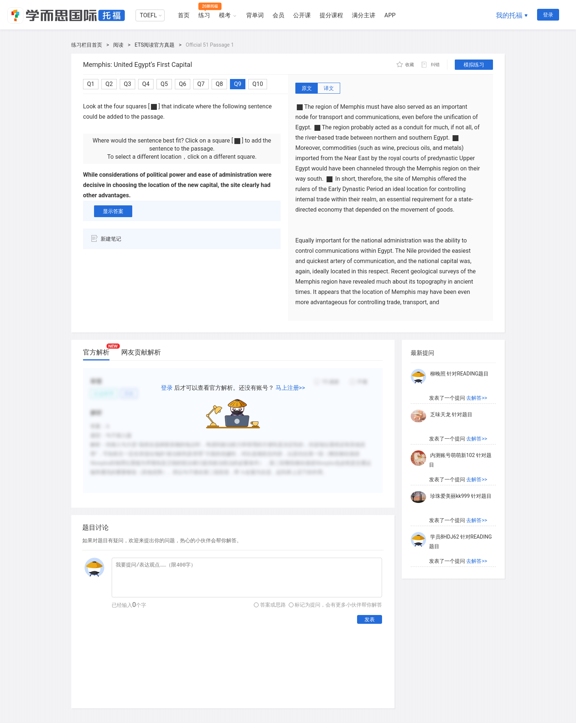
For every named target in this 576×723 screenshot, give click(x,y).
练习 (204, 15)
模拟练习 (474, 65)
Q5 (164, 83)
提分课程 (331, 15)
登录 (548, 15)
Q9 (237, 83)
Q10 (257, 83)
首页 (184, 15)
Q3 (127, 83)
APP (390, 15)
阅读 (118, 45)
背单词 (255, 15)
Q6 (182, 83)
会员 (278, 15)
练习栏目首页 (86, 45)
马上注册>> (290, 387)
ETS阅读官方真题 (155, 45)
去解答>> (476, 398)
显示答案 (113, 211)
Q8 (219, 83)
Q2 (109, 83)
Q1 (90, 83)
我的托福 (509, 15)
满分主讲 (363, 15)
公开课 (302, 15)
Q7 (201, 83)
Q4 (146, 83)
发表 (369, 619)
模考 (225, 15)
